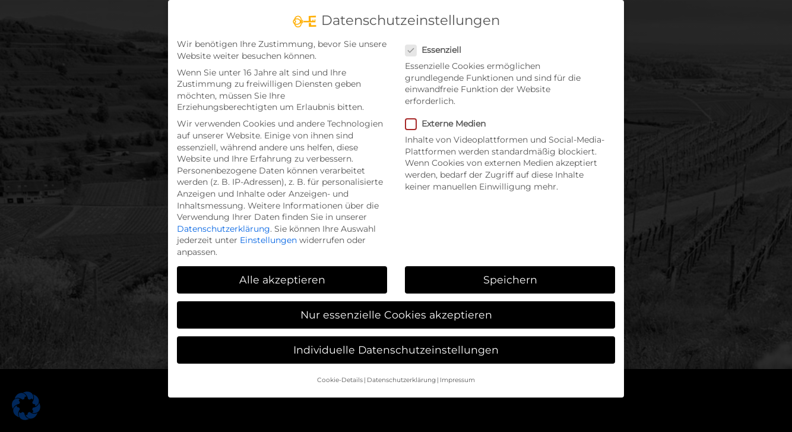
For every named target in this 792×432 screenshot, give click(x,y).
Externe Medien (450, 124)
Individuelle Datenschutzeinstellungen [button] (396, 349)
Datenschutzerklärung (223, 228)
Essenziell (438, 50)
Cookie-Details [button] (340, 380)
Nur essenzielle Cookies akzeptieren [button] (396, 314)
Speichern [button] (510, 279)
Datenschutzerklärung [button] (401, 380)
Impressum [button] (457, 380)
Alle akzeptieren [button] (282, 279)
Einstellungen (268, 240)
